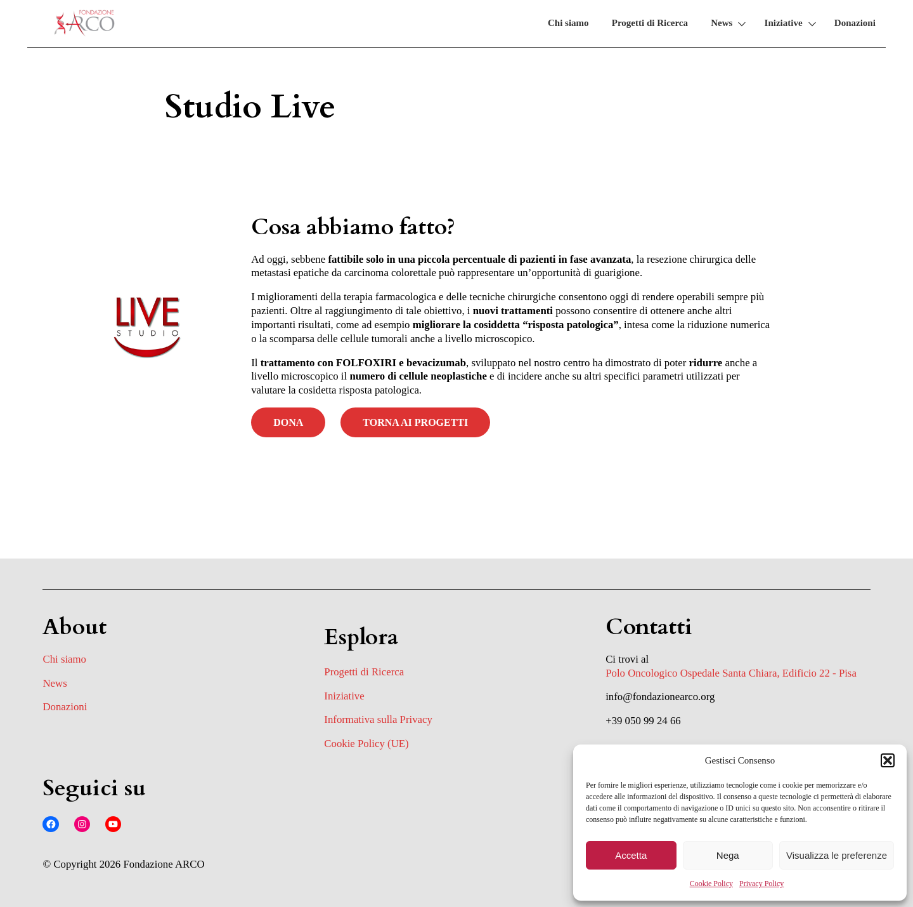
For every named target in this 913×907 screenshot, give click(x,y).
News (721, 23)
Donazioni (855, 23)
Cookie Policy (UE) (366, 744)
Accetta (631, 855)
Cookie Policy (711, 883)
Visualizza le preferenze (836, 855)
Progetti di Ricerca (650, 23)
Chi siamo (568, 23)
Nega (727, 855)
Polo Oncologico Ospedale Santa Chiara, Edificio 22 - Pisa (731, 673)
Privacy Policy (761, 883)
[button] (887, 760)
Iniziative (784, 23)
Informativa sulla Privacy (378, 719)
